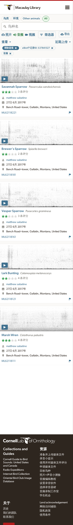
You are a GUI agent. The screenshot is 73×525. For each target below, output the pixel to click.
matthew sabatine (16, 98)
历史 (6, 508)
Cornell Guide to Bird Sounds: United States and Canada (16, 462)
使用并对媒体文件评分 (53, 462)
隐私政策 (45, 510)
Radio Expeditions (13, 470)
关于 (6, 503)
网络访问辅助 (48, 506)
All (45, 18)
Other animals (31, 18)
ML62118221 (9, 112)
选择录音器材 (48, 487)
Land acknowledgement (54, 502)
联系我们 (8, 517)
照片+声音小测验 (50, 475)
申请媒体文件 (48, 466)
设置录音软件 (48, 483)
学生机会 (45, 495)
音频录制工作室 (49, 491)
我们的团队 (10, 513)
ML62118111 (9, 361)
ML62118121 (9, 299)
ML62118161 (9, 237)
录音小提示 (46, 458)
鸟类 (6, 18)
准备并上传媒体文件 (52, 454)
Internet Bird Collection (16, 474)
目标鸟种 (45, 471)
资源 (43, 449)
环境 (15, 18)
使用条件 (45, 514)
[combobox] (39, 26)
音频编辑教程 (48, 479)
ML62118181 (9, 175)
